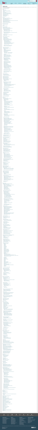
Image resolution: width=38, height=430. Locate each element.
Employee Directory (6, 358)
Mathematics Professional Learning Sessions (9, 107)
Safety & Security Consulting (7, 217)
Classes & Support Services (7, 240)
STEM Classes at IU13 (7, 67)
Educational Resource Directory (7, 82)
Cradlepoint (5, 246)
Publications (5, 300)
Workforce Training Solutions (7, 289)
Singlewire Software (6, 261)
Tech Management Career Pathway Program (8, 213)
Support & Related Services (7, 150)
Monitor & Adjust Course (6, 384)
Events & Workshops (6, 88)
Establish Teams (6, 373)
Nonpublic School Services (6, 76)
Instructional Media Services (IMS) (7, 121)
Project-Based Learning (6, 116)
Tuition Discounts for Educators (7, 136)
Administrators (20, 3)
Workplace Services (6, 312)
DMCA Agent (4, 397)
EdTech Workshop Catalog (6, 401)
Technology (5, 286)
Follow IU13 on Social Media (6, 406)
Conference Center (6, 299)
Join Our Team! (4, 408)
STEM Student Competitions (8, 68)
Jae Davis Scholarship (6, 92)
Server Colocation (6, 211)
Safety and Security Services (7, 197)
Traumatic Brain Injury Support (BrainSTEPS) (9, 87)
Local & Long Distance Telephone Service (8, 209)
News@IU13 (4, 361)
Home (3, 25)
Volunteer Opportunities (6, 294)
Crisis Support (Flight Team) (7, 200)
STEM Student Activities (7, 112)
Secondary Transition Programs (7, 55)
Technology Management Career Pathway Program (9, 144)
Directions (4, 390)
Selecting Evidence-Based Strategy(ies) (8, 380)
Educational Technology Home (8, 122)
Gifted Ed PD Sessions (7, 115)
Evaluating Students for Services (7, 151)
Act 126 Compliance (6, 191)
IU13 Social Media (5, 362)
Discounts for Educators (6, 172)
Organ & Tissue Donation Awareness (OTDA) (8, 168)
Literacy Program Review (7, 102)
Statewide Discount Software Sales (7, 366)
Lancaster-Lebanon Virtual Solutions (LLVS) (8, 126)
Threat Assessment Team (5, 23)
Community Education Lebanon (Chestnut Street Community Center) (11, 20)
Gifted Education (6, 114)
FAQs (4, 11)
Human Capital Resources (6, 368)
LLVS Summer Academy (6, 14)
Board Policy (5, 356)
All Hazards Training (6, 285)
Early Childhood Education (6, 137)
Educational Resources (6, 175)
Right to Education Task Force (8, 83)
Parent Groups (5, 35)
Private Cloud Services (6, 280)
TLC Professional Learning (6, 8)
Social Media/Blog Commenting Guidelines (7, 399)
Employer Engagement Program (7, 313)
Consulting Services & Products (22, 418)
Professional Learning (6, 135)
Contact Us (4, 391)
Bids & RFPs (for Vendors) (30, 421)
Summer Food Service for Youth (7, 94)
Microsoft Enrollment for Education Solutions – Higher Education (11, 255)
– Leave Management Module (8, 195)
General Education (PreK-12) (6, 36)
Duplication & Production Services (7, 190)
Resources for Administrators (21, 424)
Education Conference (6, 325)
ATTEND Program (6, 59)
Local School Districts (4, 421)
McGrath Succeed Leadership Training (8, 198)
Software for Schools (6, 243)
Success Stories (5, 308)
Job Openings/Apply (6, 317)
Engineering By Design (7, 111)
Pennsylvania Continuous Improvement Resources (9, 371)
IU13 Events (5, 336)
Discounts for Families (6, 79)
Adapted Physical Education (7, 58)
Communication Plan (6, 382)
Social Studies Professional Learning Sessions (9, 109)
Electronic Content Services (7, 208)
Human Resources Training (6, 341)
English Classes (5, 304)
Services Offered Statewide (6, 359)
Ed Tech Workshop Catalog (7, 120)
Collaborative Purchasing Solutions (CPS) (8, 322)
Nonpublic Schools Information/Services (8, 235)
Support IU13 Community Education (7, 310)
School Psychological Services (7, 156)
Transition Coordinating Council (8, 85)
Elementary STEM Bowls (7, 41)
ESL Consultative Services (7, 153)
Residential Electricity (6, 327)
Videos (4, 394)
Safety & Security (5, 160)
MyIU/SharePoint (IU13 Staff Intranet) (7, 395)
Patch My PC (5, 258)
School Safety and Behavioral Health (8, 202)
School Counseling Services (7, 154)
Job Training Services (6, 64)
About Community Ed (6, 302)
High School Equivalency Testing (7, 75)
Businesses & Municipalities (24, 3)
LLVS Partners (5, 12)
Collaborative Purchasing (6, 184)
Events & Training (5, 282)
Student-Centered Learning (7, 133)
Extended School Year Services (7, 62)
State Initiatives (5, 167)
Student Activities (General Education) (8, 39)
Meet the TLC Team (6, 99)
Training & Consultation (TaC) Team (8, 66)
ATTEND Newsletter (7, 60)
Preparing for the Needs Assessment (8, 376)
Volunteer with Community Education (8, 311)
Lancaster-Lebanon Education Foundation (8, 319)
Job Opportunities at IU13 (6, 77)
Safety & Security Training (6, 284)
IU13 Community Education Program (8, 314)
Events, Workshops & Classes (35, 3)
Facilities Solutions (6, 187)
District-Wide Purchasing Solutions (8, 186)
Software (5, 80)
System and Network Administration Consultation (9, 279)
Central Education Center (6, 19)
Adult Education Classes (6, 74)
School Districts (5, 329)
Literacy (5, 100)
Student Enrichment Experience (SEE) (8, 45)
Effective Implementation (6, 383)
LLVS (3, 9)
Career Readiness (6, 113)
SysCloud (5, 265)
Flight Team (5, 273)
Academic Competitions (6, 40)
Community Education (6, 166)
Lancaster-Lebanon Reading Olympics (9, 43)
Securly (5, 260)
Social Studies (5, 108)
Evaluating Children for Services (7, 27)
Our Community (29, 3)
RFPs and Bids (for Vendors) (7, 189)
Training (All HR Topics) (6, 204)
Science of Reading (7, 103)
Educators (16, 3)
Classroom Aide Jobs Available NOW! (7, 346)
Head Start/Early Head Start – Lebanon (8, 30)
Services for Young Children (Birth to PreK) (8, 28)
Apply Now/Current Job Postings (7, 344)
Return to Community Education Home (8, 309)
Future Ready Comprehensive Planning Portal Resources (10, 387)
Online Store (5, 93)
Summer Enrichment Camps (7, 90)
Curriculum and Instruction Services (7, 98)
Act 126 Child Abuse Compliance (7, 364)
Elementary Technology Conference (7, 332)
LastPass (5, 252)
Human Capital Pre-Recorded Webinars (8, 369)
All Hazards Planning (6, 192)
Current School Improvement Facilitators (8, 385)
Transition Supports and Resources (8, 69)
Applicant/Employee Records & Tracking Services (10, 194)
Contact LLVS (5, 16)
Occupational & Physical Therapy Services (8, 155)
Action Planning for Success (7, 381)
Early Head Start (5, 139)
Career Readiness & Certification (7, 10)
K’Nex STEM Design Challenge (8, 42)
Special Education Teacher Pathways (7, 345)
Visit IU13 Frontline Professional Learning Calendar (9, 342)
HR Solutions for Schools (6, 193)
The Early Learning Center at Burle (7, 22)
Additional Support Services (7, 56)
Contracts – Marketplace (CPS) (7, 185)
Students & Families (12, 3)
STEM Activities (5, 89)
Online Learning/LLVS (6, 38)
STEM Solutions (5, 223)
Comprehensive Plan (6, 360)
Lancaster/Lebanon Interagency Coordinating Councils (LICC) (10, 32)
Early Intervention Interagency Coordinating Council (10, 84)
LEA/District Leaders (6, 386)
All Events (5, 339)
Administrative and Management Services (8, 183)
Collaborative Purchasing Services (7, 158)
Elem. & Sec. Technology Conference (8, 118)
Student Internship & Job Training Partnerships (9, 292)
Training (5, 201)
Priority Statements (6, 379)
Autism (5, 49)
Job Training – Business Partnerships (8, 52)
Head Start (5, 138)
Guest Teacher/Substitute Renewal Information (9, 349)
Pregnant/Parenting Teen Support (7, 227)
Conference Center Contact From (7, 338)
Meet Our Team (4, 404)
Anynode (5, 244)
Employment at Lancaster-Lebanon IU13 (7, 343)
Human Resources (6, 283)
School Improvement (5, 367)
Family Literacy (5, 140)
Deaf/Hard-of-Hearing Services (7, 50)
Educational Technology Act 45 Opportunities (9, 119)
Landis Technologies (6, 251)
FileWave (5, 248)
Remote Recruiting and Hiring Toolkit (8, 370)
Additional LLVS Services (6, 15)
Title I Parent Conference (6, 86)
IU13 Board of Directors (6, 355)
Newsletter (5, 306)
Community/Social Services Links (7, 323)
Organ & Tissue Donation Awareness (7, 146)
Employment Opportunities (6, 316)
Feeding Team (5, 63)
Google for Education (6, 249)
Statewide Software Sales (13, 421)
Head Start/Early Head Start (7, 29)
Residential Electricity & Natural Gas (7, 365)
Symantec (5, 263)
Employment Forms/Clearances (7, 352)
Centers (4, 17)
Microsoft (5, 253)
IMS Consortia (4, 403)
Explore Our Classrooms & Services (7, 347)
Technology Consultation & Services (7, 206)
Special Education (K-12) (6, 47)
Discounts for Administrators (7, 269)
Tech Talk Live (5, 164)
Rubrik (5, 259)
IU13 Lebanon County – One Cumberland (8, 18)
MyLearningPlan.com (6, 163)
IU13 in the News (5, 407)
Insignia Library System (6, 250)
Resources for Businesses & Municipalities (8, 295)
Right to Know (4, 396)
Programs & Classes (6, 48)
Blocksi (5, 245)
